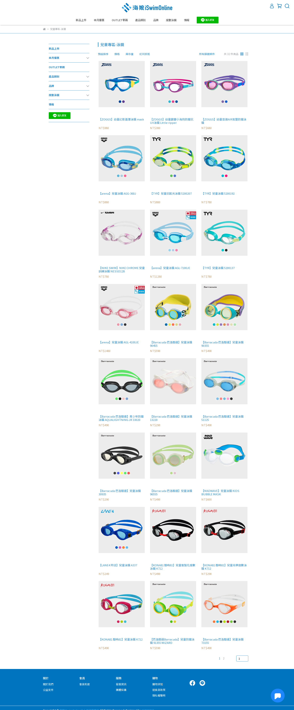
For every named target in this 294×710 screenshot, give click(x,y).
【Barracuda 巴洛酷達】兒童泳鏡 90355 (222, 344)
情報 (186, 20)
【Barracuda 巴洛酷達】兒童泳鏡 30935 (120, 492)
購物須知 (157, 684)
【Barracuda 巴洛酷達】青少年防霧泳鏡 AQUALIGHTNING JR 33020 (121, 418)
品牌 (155, 20)
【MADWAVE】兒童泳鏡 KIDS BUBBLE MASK (220, 492)
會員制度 (84, 684)
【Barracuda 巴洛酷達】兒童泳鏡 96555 (171, 492)
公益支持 (48, 690)
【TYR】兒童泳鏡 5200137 (218, 268)
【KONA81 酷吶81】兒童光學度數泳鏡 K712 (224, 567)
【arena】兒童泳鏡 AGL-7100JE (170, 268)
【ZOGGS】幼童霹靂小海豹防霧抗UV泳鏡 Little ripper (171, 121)
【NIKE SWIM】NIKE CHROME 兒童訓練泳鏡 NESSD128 (122, 269)
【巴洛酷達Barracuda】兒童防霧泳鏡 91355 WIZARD (172, 641)
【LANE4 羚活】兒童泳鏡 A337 (118, 565)
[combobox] (104, 54)
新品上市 (81, 20)
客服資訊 (121, 684)
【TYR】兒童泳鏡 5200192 (218, 193)
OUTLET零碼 (120, 20)
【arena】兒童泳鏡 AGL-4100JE (119, 342)
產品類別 (140, 20)
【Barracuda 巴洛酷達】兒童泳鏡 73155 (222, 641)
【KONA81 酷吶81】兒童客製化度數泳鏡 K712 (172, 567)
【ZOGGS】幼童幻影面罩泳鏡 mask (121, 119)
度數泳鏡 (171, 20)
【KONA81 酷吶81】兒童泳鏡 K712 (120, 639)
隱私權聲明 (158, 695)
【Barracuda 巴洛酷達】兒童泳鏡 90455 (171, 344)
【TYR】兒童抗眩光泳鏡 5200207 (171, 193)
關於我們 (48, 684)
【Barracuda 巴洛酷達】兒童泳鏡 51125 (222, 418)
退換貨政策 (158, 690)
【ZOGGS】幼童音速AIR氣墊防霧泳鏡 (223, 121)
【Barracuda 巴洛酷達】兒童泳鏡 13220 (171, 418)
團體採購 (121, 690)
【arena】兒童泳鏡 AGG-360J (117, 193)
